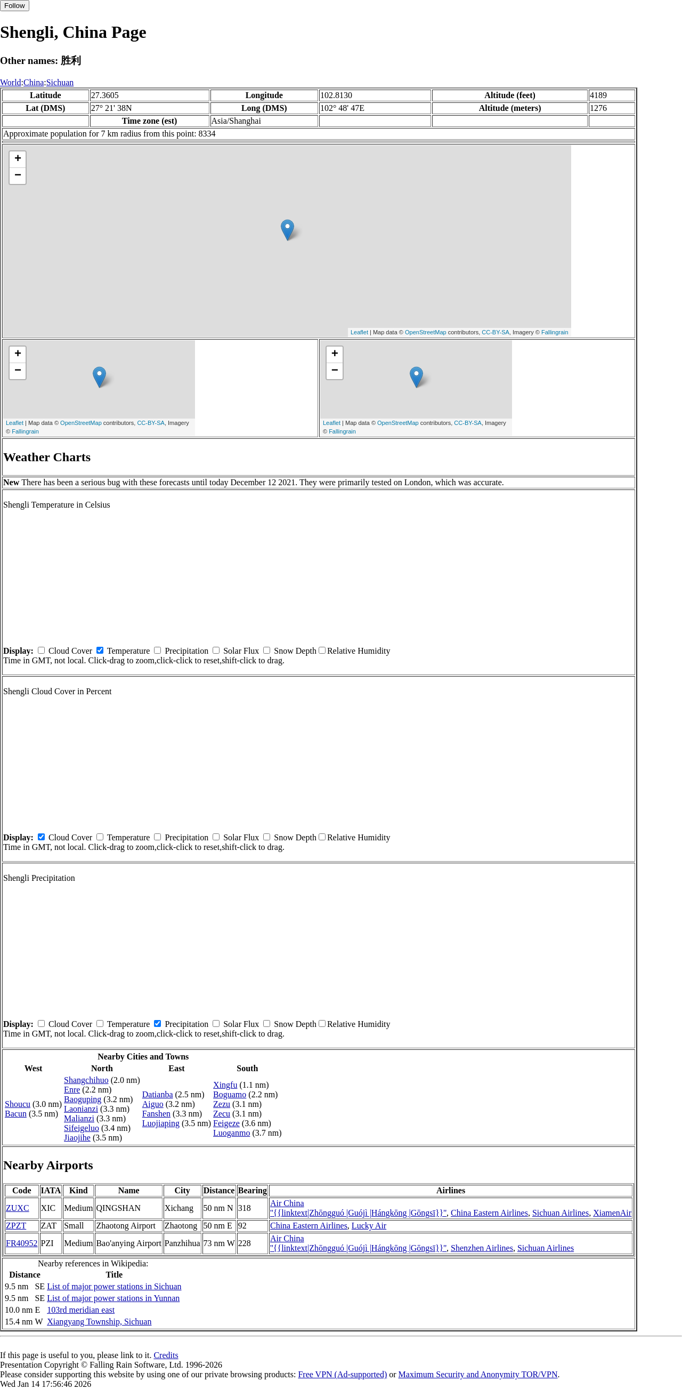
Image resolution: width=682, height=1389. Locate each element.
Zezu (221, 1104)
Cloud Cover (70, 650)
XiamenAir (612, 1212)
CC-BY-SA (495, 332)
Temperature (128, 650)
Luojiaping (161, 1123)
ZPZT (16, 1225)
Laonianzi (81, 1108)
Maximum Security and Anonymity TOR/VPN (478, 1374)
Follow (14, 6)
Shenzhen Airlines (482, 1247)
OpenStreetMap (425, 332)
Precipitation (186, 650)
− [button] (17, 176)
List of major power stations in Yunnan (113, 1298)
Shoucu (17, 1104)
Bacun (16, 1113)
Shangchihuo (86, 1080)
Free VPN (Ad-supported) (342, 1374)
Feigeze (226, 1123)
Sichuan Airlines (560, 1212)
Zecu (221, 1113)
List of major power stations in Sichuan (114, 1286)
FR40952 (22, 1243)
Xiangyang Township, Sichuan (99, 1321)
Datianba (157, 1094)
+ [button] (17, 159)
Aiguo (153, 1104)
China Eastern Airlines (489, 1212)
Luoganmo (231, 1132)
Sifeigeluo (81, 1128)
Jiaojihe (77, 1137)
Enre (72, 1089)
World (10, 82)
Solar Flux (241, 650)
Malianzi (79, 1118)
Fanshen (156, 1113)
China (33, 82)
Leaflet (359, 332)
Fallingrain (555, 332)
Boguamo (229, 1094)
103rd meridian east (81, 1309)
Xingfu (225, 1084)
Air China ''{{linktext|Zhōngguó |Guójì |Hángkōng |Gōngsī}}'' (358, 1208)
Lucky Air (369, 1225)
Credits (165, 1355)
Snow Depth (295, 650)
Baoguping (82, 1099)
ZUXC (17, 1208)
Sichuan (60, 82)
